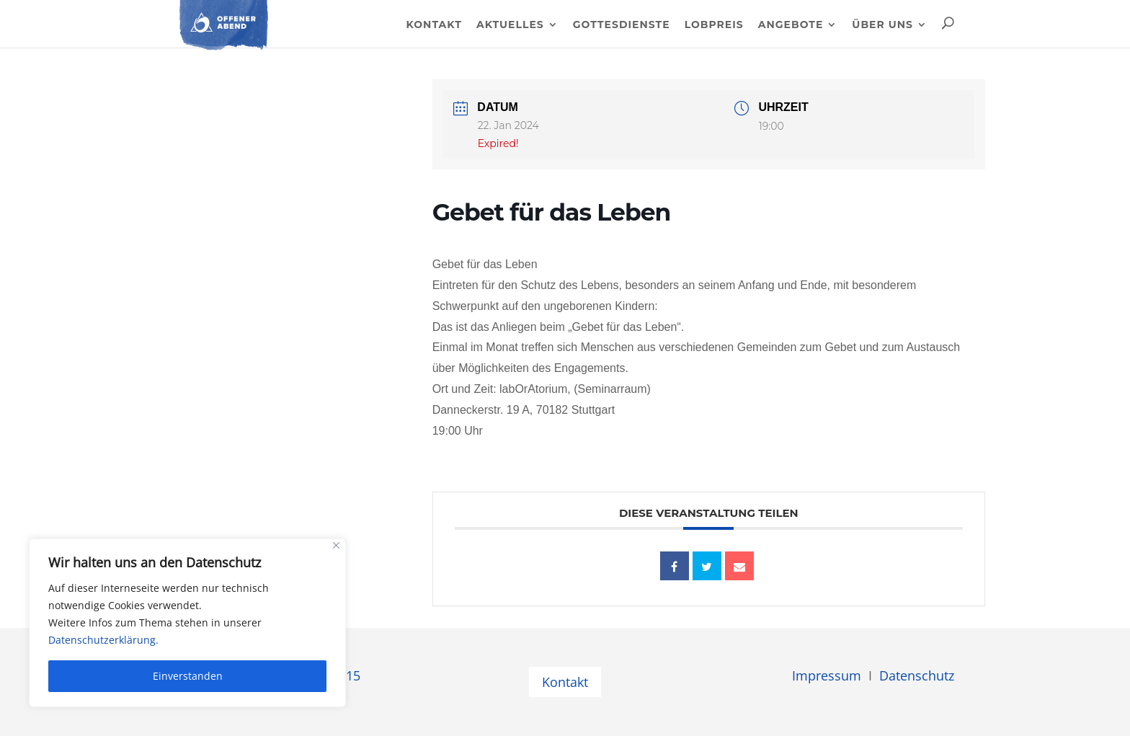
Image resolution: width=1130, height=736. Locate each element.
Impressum (826, 675)
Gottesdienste (621, 25)
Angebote (791, 25)
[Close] (336, 545)
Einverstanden (188, 676)
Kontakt (433, 25)
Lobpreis (714, 25)
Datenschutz (916, 675)
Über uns (882, 25)
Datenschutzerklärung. (103, 640)
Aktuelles (510, 25)
